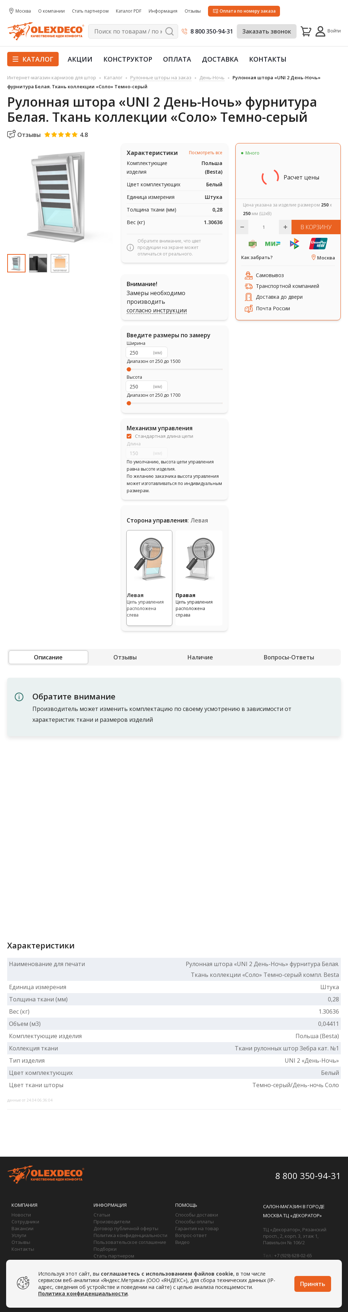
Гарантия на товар (197, 1228)
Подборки (105, 1249)
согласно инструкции (157, 310)
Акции (80, 59)
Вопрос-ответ (191, 1235)
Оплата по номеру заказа (248, 11)
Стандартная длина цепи (164, 436)
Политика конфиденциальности (130, 1235)
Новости (21, 1214)
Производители (112, 1221)
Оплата (177, 59)
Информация (110, 1205)
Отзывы (21, 1242)
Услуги (19, 1235)
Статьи (102, 1214)
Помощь (186, 1205)
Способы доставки (196, 1214)
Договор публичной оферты (126, 1228)
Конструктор (127, 59)
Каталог (33, 59)
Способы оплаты (194, 1221)
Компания (24, 1205)
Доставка (220, 59)
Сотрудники (25, 1221)
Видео (182, 1242)
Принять (312, 1284)
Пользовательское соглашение (130, 1242)
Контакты (267, 59)
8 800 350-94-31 (211, 31)
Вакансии (22, 1228)
